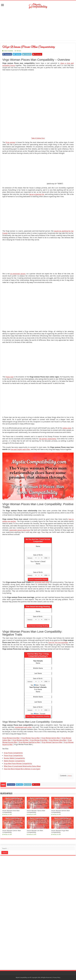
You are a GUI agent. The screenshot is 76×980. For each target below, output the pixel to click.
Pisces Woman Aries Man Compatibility (10, 811)
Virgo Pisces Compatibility (13, 753)
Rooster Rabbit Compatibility (14, 758)
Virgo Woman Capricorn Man (52, 742)
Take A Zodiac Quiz (38, 138)
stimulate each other (42, 582)
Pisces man (9, 377)
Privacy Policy (56, 977)
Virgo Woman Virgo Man (38, 740)
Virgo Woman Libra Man (57, 740)
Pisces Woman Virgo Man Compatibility (60, 831)
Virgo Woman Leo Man (20, 740)
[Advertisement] (38, 24)
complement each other (23, 727)
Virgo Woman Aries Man (10, 738)
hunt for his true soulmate (58, 642)
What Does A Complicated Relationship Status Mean (22, 766)
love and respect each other (20, 449)
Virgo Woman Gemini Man (50, 738)
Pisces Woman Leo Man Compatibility (35, 831)
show (69, 775)
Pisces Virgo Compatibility (13, 755)
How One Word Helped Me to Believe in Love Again (22, 769)
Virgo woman (10, 142)
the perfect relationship (47, 439)
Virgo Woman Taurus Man (30, 738)
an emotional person (17, 274)
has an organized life (36, 194)
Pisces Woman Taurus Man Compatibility (36, 811)
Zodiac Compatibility (8, 50)
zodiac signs (66, 428)
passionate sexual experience (19, 530)
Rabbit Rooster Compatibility (14, 761)
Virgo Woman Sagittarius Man (29, 742)
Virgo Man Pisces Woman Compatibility (18, 763)
